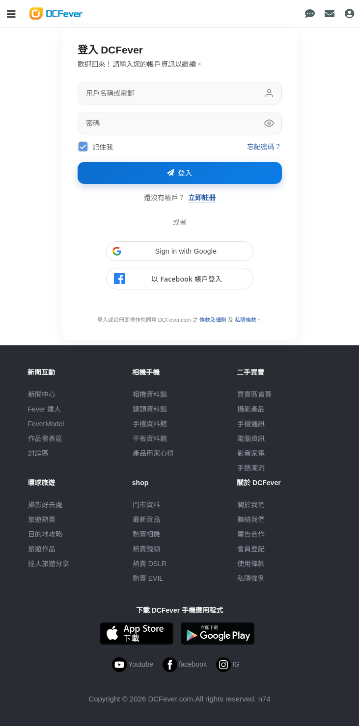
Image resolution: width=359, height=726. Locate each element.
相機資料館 (150, 394)
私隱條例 (251, 578)
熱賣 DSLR (149, 564)
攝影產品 (251, 409)
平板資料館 (150, 438)
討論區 (38, 453)
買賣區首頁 (254, 394)
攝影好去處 (45, 505)
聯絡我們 (251, 519)
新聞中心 (41, 394)
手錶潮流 (251, 468)
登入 (180, 173)
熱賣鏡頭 (146, 549)
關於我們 (251, 505)
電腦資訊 (251, 438)
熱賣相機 (146, 534)
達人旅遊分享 (48, 564)
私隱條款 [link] (245, 320)
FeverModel (46, 424)
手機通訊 (251, 424)
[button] (179, 251)
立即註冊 (202, 197)
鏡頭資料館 (150, 409)
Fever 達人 (44, 409)
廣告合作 (251, 534)
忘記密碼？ (264, 146)
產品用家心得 (153, 453)
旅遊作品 (41, 549)
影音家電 (251, 453)
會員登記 (251, 549)
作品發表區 (45, 438)
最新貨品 (146, 519)
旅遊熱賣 (41, 519)
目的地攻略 (45, 534)
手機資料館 (150, 424)
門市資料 (146, 505)
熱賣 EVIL (148, 578)
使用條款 (251, 564)
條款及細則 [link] (212, 320)
